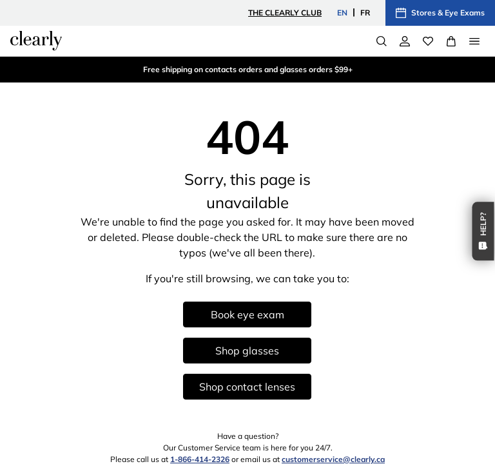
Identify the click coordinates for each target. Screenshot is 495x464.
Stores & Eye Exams (440, 13)
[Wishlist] (428, 41)
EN (342, 12)
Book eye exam (247, 314)
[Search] (381, 41)
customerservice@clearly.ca (333, 459)
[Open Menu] (474, 41)
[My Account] (404, 41)
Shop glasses (247, 350)
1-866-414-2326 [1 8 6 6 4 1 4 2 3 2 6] (199, 459)
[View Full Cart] (451, 41)
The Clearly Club (285, 12)
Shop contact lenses (247, 386)
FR (365, 12)
